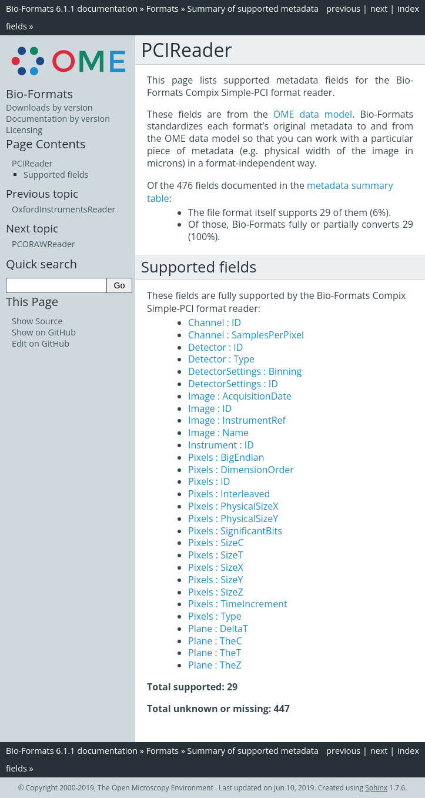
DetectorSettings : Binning (245, 371)
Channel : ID (214, 322)
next (379, 8)
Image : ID (210, 408)
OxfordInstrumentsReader (63, 209)
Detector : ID (215, 347)
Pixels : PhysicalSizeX (233, 506)
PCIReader (32, 163)
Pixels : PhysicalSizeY (233, 518)
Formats (162, 8)
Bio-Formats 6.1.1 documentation (72, 8)
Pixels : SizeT (215, 554)
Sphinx (376, 788)
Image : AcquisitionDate (240, 396)
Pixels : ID (209, 481)
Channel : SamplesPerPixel (246, 334)
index (408, 8)
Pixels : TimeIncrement (237, 603)
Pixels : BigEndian (226, 457)
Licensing (24, 129)
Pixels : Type (215, 616)
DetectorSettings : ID (233, 383)
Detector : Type (221, 359)
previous (343, 8)
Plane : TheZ (215, 665)
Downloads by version (49, 107)
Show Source (37, 321)
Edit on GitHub (40, 343)
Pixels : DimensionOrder (241, 469)
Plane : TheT (214, 652)
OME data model (312, 114)
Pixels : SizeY (215, 579)
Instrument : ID (221, 444)
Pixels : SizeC (216, 542)
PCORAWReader (43, 244)
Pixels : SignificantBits (235, 530)
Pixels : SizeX (215, 567)
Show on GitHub (44, 332)
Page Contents (46, 143)
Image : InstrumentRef (237, 420)
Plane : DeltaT (218, 628)
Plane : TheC (215, 640)
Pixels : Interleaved (229, 493)
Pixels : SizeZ (215, 592)
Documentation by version (58, 118)
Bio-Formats (39, 93)
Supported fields (56, 174)
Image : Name (218, 432)
